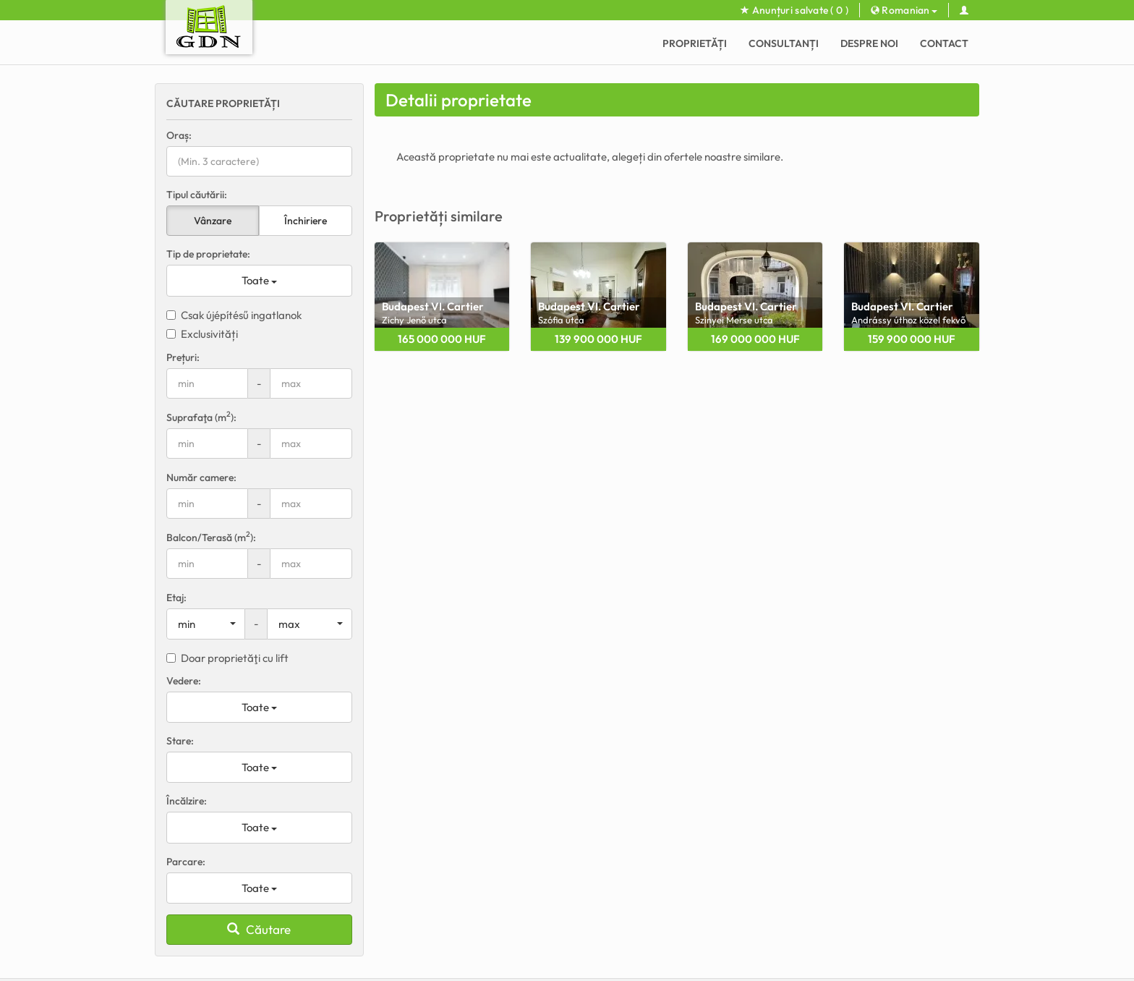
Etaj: (176, 597)
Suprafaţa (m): (201, 417)
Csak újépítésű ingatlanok (234, 315)
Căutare (259, 929)
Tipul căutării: (196, 194)
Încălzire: (186, 800)
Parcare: (185, 861)
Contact (944, 43)
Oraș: (179, 135)
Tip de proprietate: (208, 253)
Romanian (904, 10)
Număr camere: (201, 477)
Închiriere (305, 220)
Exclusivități (202, 334)
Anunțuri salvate (794, 10)
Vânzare (212, 220)
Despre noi (869, 43)
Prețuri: (183, 357)
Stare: (180, 740)
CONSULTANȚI (784, 43)
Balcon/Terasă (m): (211, 537)
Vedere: (183, 680)
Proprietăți (694, 43)
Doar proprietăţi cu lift (227, 658)
